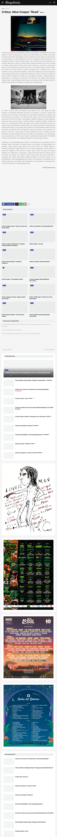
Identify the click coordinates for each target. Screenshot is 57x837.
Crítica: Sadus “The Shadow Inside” (12, 279)
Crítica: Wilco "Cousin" (36, 244)
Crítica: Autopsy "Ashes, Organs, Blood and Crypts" (13, 297)
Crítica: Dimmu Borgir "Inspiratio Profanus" (12, 262)
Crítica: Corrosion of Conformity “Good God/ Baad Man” (32, 390)
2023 (7, 8)
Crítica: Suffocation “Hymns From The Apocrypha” (40, 297)
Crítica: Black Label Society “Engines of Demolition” (34, 380)
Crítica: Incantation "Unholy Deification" (41, 226)
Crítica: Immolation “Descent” (27, 425)
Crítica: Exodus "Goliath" (26, 443)
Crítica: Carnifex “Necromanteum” (39, 261)
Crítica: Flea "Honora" (21, 777)
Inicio (3, 8)
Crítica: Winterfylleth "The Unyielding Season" (32, 434)
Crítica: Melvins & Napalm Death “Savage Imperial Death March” (34, 767)
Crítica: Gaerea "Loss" (25, 398)
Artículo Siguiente (49, 349)
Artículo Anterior (7, 349)
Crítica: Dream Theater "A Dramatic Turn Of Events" (33, 416)
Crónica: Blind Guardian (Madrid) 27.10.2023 (39, 315)
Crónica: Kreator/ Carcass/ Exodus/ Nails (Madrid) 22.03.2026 (34, 408)
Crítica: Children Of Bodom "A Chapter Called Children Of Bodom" (13, 244)
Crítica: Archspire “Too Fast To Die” (29, 452)
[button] (2, 2)
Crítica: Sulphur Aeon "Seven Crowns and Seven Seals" (14, 226)
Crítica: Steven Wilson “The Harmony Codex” (13, 315)
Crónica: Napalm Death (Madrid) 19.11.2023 (39, 280)
